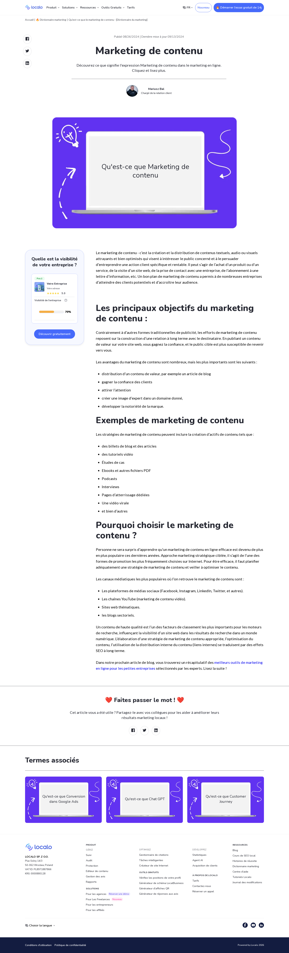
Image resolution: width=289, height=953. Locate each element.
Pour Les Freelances (104, 899)
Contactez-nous (201, 886)
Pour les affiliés (95, 910)
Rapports (91, 882)
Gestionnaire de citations (153, 855)
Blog (235, 850)
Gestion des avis (95, 876)
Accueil (29, 19)
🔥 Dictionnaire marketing (51, 19)
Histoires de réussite (245, 861)
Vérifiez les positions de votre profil (160, 878)
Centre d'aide (240, 871)
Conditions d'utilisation (38, 945)
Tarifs (131, 8)
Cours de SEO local (244, 855)
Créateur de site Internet (153, 865)
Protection (92, 866)
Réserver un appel (203, 891)
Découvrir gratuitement (54, 334)
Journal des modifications (247, 882)
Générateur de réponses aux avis (158, 894)
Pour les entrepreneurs (99, 904)
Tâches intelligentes (151, 860)
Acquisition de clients (204, 865)
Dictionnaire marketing (246, 866)
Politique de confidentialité (70, 945)
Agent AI (197, 860)
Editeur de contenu (97, 871)
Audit (89, 860)
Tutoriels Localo (242, 877)
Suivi (88, 855)
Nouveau (203, 8)
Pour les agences (108, 894)
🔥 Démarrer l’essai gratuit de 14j (239, 8)
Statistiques (199, 855)
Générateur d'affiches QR (154, 888)
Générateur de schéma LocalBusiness (161, 883)
